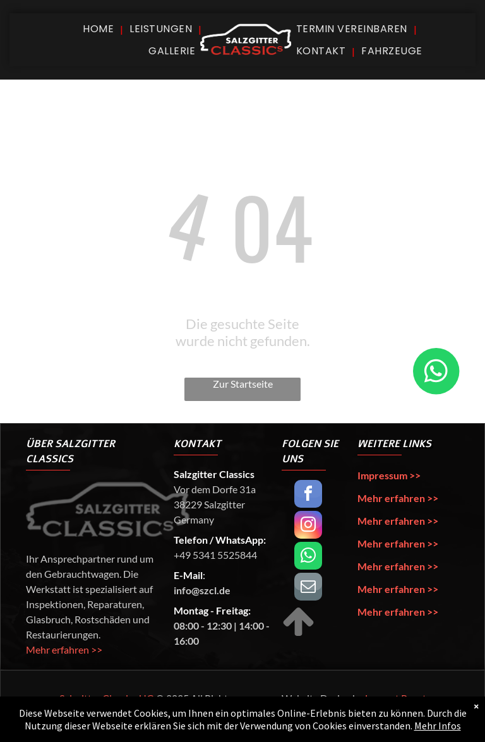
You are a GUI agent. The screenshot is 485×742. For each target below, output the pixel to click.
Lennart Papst (395, 698)
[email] (308, 588)
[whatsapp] (308, 557)
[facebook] (308, 495)
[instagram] (308, 526)
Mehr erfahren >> (64, 649)
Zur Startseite (243, 384)
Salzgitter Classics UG (106, 698)
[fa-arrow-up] (298, 634)
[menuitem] (99, 29)
